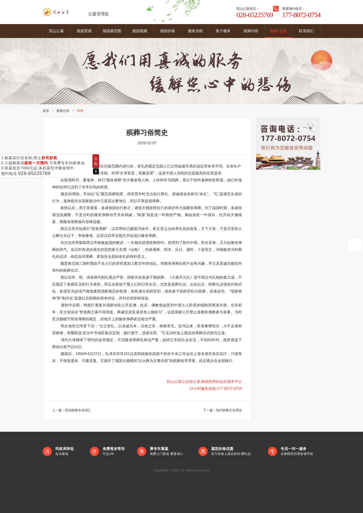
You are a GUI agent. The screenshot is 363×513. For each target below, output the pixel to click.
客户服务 (223, 31)
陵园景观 (84, 31)
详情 (80, 111)
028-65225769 (34, 173)
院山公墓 (56, 31)
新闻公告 (62, 111)
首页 (46, 111)
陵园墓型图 (112, 31)
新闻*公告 (278, 31)
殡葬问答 (251, 31)
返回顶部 (355, 245)
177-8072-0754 (301, 14)
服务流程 (195, 31)
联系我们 (306, 31)
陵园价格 (167, 31)
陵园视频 (139, 31)
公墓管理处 (76, 12)
